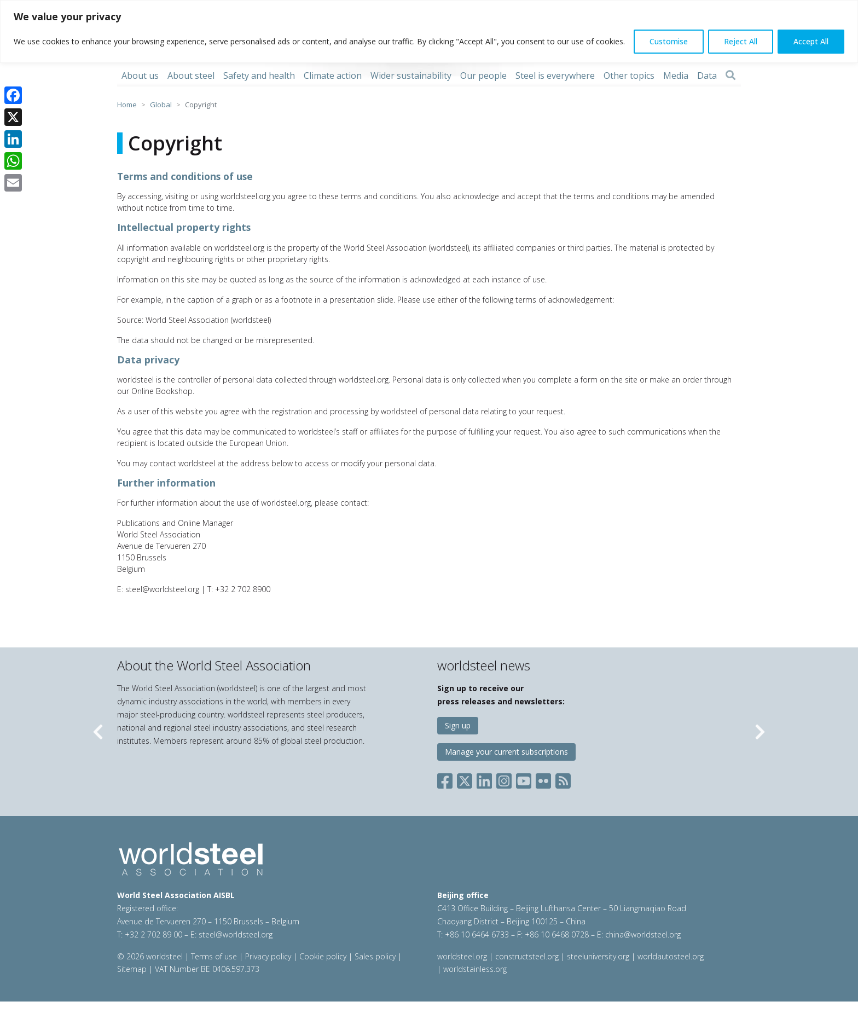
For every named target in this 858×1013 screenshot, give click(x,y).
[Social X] (464, 779)
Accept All (810, 41)
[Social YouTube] (523, 779)
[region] (429, 31)
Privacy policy (268, 956)
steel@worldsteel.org (236, 934)
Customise (669, 41)
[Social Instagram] (504, 779)
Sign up (458, 725)
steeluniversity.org (598, 956)
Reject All (740, 41)
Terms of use (214, 956)
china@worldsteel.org (643, 934)
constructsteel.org (527, 956)
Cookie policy (322, 956)
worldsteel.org (462, 956)
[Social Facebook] (447, 779)
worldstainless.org (475, 969)
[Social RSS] (563, 779)
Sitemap (132, 969)
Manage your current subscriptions (506, 751)
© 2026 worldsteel (151, 956)
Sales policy (375, 956)
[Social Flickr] (543, 779)
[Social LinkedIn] (484, 779)
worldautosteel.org (670, 956)
